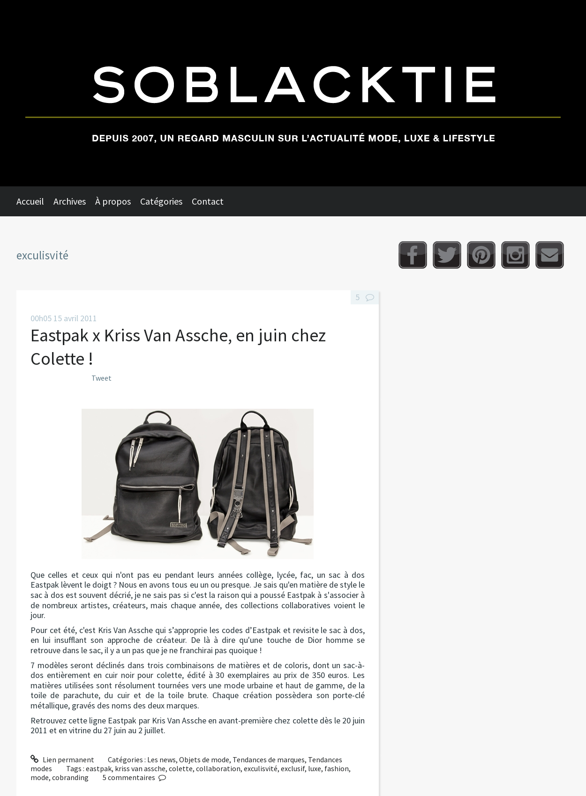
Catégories (161, 201)
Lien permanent (62, 759)
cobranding (70, 777)
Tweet (101, 378)
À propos (113, 201)
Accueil (30, 201)
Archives (69, 201)
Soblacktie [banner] (293, 93)
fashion (336, 768)
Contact (208, 201)
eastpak (99, 768)
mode (39, 777)
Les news (161, 759)
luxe (314, 768)
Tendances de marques (269, 759)
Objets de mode (204, 759)
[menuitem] (34, 201)
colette (181, 768)
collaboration (218, 768)
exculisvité (261, 768)
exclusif (293, 768)
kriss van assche (140, 768)
